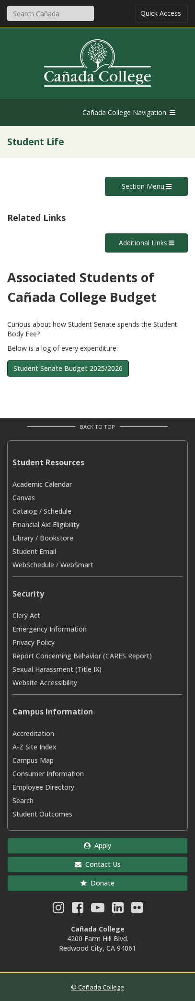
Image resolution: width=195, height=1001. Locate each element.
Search (23, 800)
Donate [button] (97, 882)
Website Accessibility (44, 682)
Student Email (34, 551)
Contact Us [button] (98, 864)
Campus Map (33, 760)
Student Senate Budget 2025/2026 (68, 368)
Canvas (23, 497)
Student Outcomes (42, 813)
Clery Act (26, 615)
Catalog (24, 511)
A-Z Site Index (34, 746)
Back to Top (97, 426)
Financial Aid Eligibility (46, 524)
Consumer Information (48, 773)
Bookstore (56, 537)
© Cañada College (97, 987)
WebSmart (76, 564)
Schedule (57, 511)
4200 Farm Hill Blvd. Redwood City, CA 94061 (97, 943)
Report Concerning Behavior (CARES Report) (82, 655)
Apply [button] (97, 845)
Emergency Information (49, 628)
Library (23, 537)
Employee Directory (43, 787)
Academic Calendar (42, 484)
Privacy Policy (33, 642)
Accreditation (33, 733)
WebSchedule (33, 564)
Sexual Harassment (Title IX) (57, 669)
